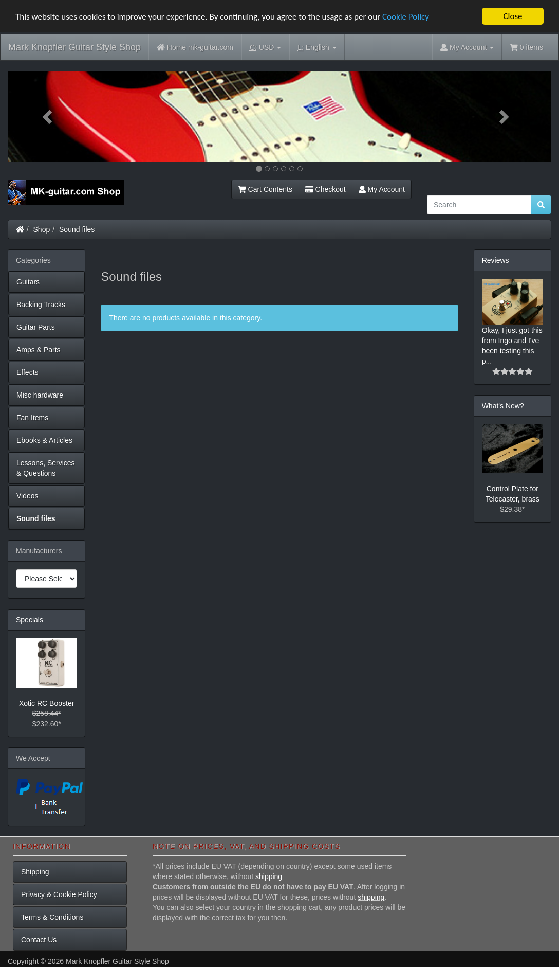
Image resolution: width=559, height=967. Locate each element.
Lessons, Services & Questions (45, 468)
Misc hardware (39, 395)
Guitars (28, 282)
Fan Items (32, 418)
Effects (27, 372)
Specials (29, 620)
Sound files (77, 229)
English (316, 47)
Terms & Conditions (52, 917)
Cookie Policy (405, 16)
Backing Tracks (40, 304)
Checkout (325, 189)
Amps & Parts (38, 350)
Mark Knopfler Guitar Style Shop (74, 47)
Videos (27, 496)
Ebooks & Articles (44, 440)
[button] (48, 116)
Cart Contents (265, 189)
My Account (382, 189)
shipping (268, 876)
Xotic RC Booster (46, 703)
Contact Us (39, 940)
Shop (41, 229)
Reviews (495, 260)
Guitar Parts (35, 327)
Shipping (35, 872)
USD (265, 47)
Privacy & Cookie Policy (59, 894)
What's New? (503, 406)
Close (512, 16)
